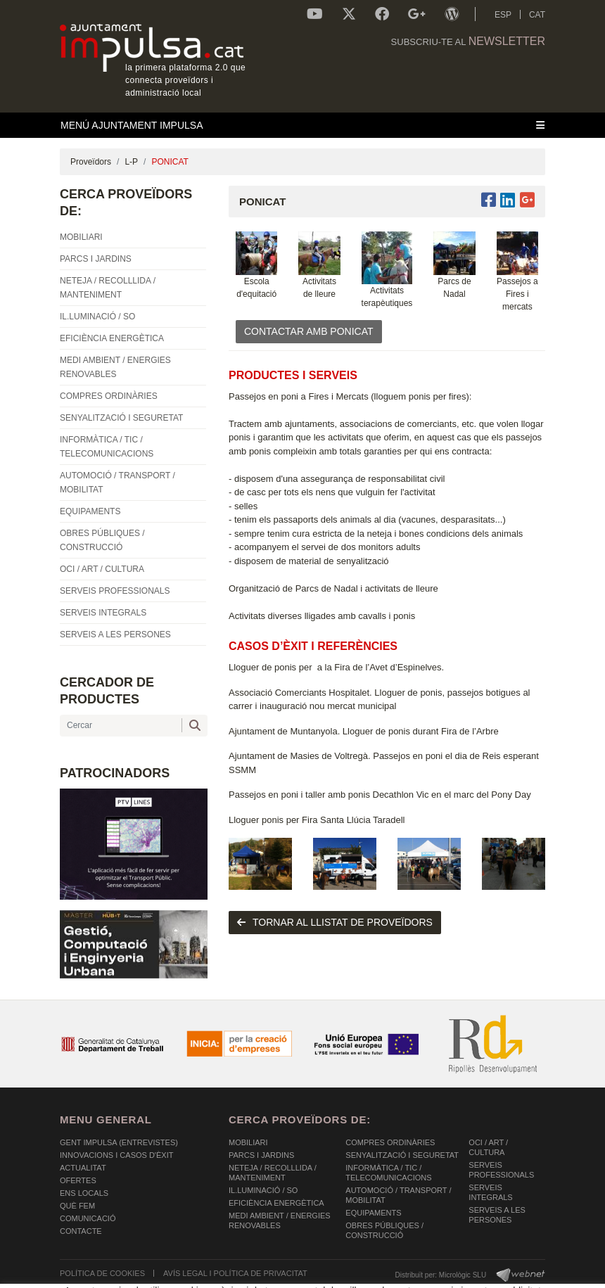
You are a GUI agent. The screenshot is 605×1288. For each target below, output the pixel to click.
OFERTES (78, 1180)
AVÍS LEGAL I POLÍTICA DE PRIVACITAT (235, 1273)
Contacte (81, 1231)
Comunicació (87, 1218)
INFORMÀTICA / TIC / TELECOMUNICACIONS (388, 1172)
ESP (503, 15)
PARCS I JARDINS (261, 1155)
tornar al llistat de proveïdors (335, 922)
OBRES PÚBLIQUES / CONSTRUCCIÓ (384, 1230)
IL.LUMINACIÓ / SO (263, 1190)
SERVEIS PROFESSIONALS (501, 1170)
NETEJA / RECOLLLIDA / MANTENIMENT (273, 1172)
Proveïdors (90, 162)
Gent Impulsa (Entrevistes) (119, 1142)
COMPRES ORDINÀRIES (390, 1142)
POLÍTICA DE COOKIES (102, 1273)
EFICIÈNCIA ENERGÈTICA (276, 1203)
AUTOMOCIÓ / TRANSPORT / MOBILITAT (398, 1195)
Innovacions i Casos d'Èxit (116, 1155)
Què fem (77, 1205)
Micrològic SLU (462, 1275)
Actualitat (83, 1167)
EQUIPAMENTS (373, 1213)
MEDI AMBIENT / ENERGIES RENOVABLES (280, 1220)
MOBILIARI (248, 1142)
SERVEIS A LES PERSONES (497, 1215)
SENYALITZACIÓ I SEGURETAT (402, 1155)
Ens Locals (84, 1193)
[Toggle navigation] (302, 125)
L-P (131, 162)
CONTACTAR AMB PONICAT (309, 331)
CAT (537, 15)
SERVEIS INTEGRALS (490, 1192)
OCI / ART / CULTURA (488, 1147)
